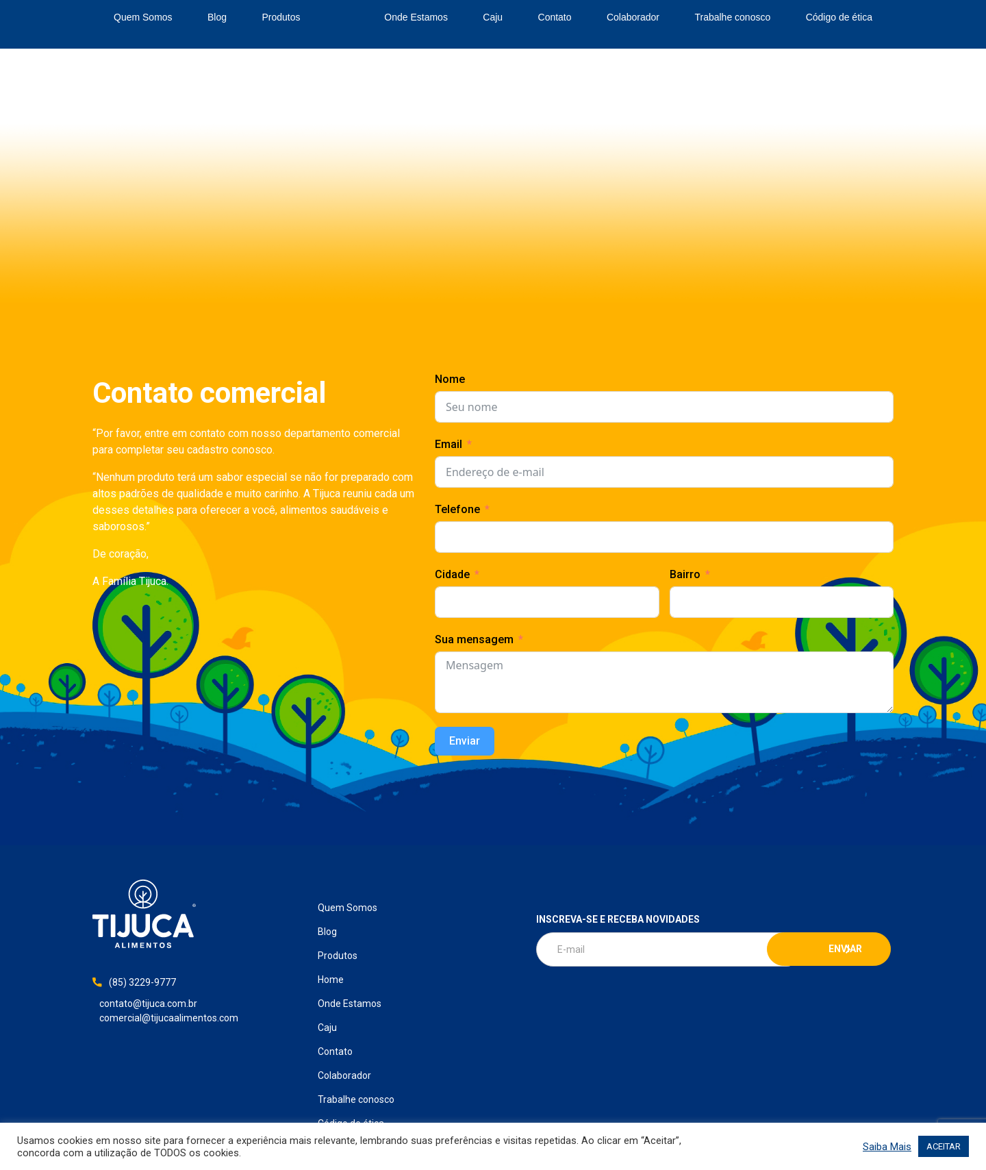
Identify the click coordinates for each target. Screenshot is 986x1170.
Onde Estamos (416, 17)
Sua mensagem (474, 639)
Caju (493, 17)
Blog (217, 17)
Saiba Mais (887, 1147)
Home (342, 18)
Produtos (281, 17)
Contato (555, 17)
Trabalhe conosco (732, 17)
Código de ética (839, 17)
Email (448, 444)
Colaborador (633, 17)
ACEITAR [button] (943, 1146)
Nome (450, 379)
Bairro (685, 574)
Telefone (457, 509)
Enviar (464, 740)
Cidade (452, 574)
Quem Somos (143, 17)
